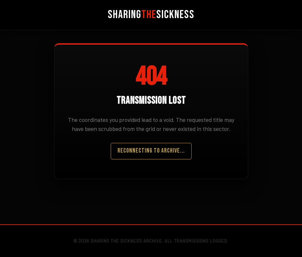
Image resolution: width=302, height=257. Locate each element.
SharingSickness (151, 15)
